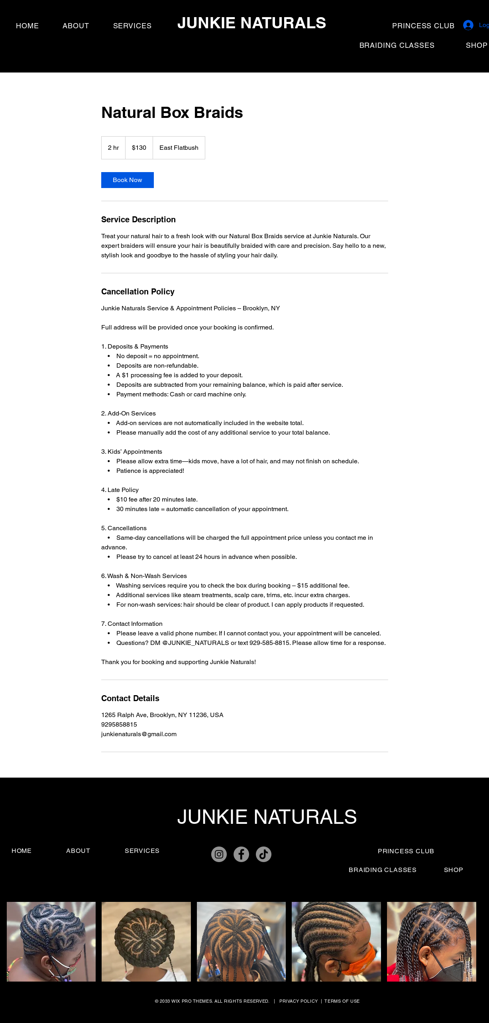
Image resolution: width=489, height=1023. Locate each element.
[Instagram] (219, 854)
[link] (127, 180)
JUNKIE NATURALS (251, 22)
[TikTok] (263, 854)
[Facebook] (241, 854)
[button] (51, 942)
